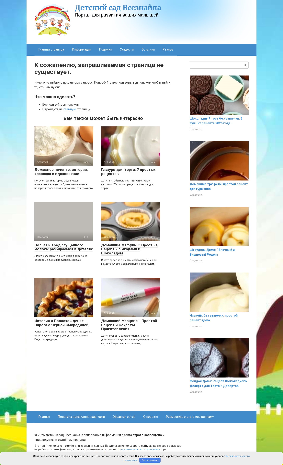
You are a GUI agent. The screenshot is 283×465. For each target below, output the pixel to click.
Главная (44, 417)
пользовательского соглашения (138, 449)
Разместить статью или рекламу (190, 417)
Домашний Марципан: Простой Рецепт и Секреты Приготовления (129, 325)
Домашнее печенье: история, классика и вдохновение (61, 171)
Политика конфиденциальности (81, 417)
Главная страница (51, 49)
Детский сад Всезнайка (118, 7)
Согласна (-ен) (150, 460)
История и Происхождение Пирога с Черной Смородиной (61, 323)
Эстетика (148, 49)
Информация (81, 49)
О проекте (150, 417)
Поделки (105, 49)
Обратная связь (124, 417)
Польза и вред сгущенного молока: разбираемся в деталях (63, 247)
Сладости (127, 49)
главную (69, 109)
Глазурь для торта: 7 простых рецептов (128, 171)
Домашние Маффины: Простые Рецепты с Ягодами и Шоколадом (129, 249)
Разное (168, 49)
